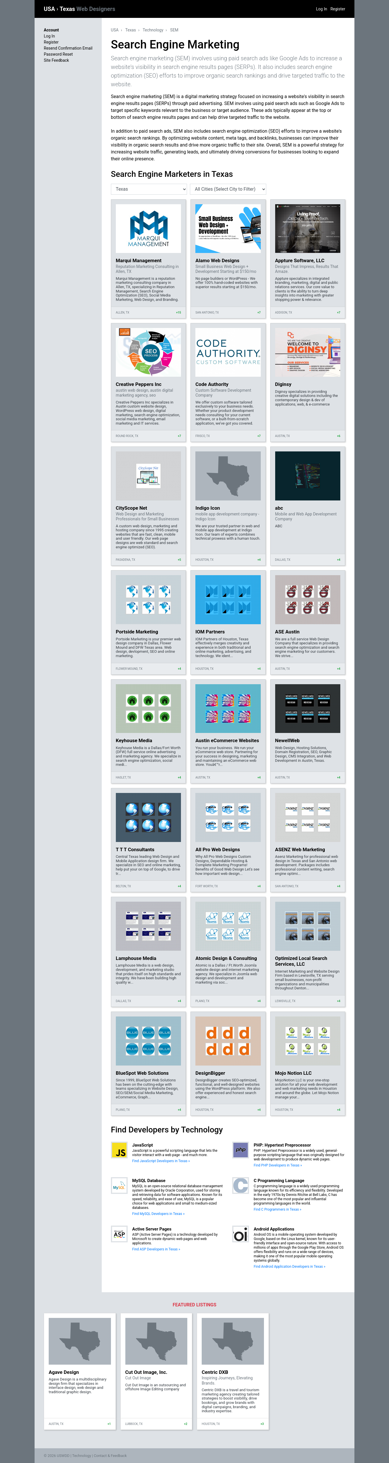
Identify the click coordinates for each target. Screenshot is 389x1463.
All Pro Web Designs (217, 849)
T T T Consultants (135, 849)
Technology (153, 30)
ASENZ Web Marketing (300, 849)
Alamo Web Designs (217, 260)
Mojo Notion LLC (293, 1073)
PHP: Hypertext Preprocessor (282, 1145)
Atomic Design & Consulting (226, 958)
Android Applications (274, 1229)
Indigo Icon (207, 508)
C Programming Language (279, 1180)
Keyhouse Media (134, 740)
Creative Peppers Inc (139, 384)
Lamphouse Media (136, 958)
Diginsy (283, 384)
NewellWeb (287, 740)
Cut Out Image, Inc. (146, 1372)
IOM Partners (210, 632)
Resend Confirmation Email (68, 48)
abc (279, 508)
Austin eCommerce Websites (227, 740)
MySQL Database (148, 1180)
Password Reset (58, 54)
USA (50, 8)
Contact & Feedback (110, 1455)
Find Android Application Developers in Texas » (289, 1267)
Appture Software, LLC (299, 260)
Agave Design (64, 1372)
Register (338, 9)
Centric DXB (215, 1372)
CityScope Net (131, 508)
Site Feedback (56, 60)
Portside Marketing (137, 632)
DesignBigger (210, 1073)
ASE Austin (287, 632)
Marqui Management (139, 260)
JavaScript (142, 1145)
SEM (174, 30)
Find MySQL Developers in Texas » (158, 1214)
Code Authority (211, 384)
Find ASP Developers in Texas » (156, 1249)
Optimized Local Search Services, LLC (301, 961)
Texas (87, 8)
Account (51, 30)
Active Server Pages (151, 1229)
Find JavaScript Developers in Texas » (161, 1161)
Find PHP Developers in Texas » (278, 1165)
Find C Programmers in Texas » (277, 1209)
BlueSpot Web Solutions (142, 1073)
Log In (321, 9)
